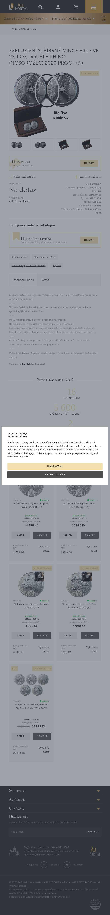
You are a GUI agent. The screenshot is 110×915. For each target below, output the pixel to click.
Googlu (37, 449)
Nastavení (55, 466)
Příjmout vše (55, 474)
